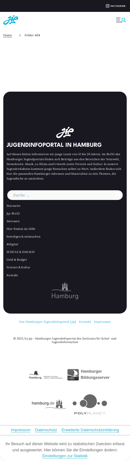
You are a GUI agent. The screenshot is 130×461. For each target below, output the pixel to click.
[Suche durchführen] (118, 195)
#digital (12, 244)
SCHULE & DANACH (21, 252)
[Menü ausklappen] (121, 20)
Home (7, 35)
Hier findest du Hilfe (21, 229)
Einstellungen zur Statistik (65, 456)
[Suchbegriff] (65, 195)
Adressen (13, 221)
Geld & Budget (17, 259)
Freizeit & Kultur (19, 267)
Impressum (102, 322)
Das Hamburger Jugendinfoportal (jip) (47, 322)
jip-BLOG (13, 213)
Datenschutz (46, 430)
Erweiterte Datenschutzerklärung (90, 430)
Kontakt (12, 275)
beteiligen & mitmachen (24, 236)
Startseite (13, 205)
